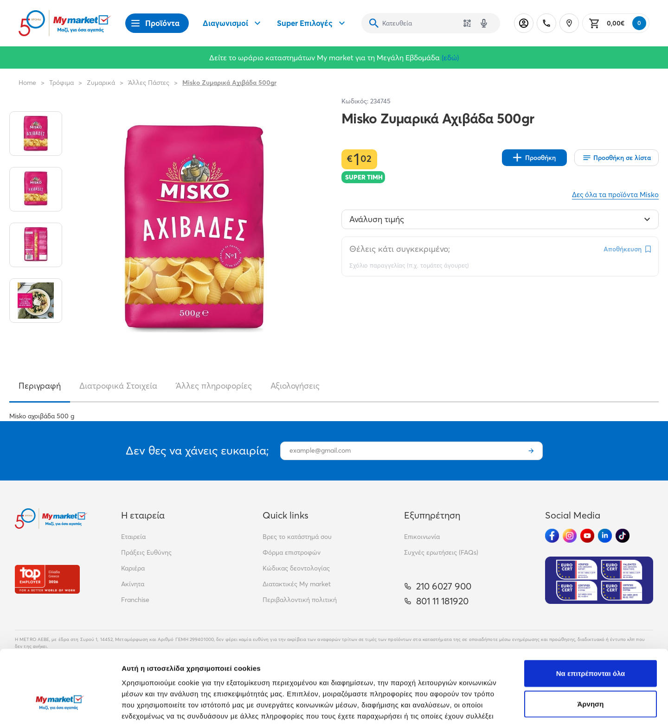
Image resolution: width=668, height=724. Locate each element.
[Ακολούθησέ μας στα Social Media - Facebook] (552, 536)
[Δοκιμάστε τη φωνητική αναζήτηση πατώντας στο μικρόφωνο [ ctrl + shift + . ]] (483, 23)
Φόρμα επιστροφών (292, 552)
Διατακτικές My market (297, 584)
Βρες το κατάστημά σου (297, 536)
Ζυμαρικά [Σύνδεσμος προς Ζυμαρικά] (101, 82)
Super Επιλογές (312, 23)
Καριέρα (133, 568)
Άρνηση (590, 645)
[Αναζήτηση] (374, 23)
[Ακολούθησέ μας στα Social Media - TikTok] (622, 536)
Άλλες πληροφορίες (214, 385)
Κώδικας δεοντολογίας (296, 568)
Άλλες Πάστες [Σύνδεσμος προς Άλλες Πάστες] (148, 82)
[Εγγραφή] (531, 450)
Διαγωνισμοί (233, 23)
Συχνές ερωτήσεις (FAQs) (441, 552)
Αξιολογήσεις (295, 385)
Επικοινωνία (422, 536)
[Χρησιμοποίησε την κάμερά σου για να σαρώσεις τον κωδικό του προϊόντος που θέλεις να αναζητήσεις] (467, 23)
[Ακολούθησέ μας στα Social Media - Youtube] (587, 536)
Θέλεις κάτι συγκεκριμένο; (399, 248)
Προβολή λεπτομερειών (551, 706)
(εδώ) (450, 57)
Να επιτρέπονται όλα (590, 614)
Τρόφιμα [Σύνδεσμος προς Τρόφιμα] (61, 82)
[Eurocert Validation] (599, 580)
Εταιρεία (133, 536)
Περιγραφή (40, 385)
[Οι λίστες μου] (616, 157)
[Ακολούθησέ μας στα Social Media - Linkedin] (605, 536)
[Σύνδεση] (523, 23)
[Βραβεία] (47, 579)
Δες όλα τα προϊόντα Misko (615, 195)
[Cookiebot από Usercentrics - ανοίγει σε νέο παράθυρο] (60, 706)
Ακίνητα (132, 584)
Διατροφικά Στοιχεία (118, 385)
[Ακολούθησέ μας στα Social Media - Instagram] (570, 536)
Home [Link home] (27, 82)
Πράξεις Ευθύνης (146, 552)
